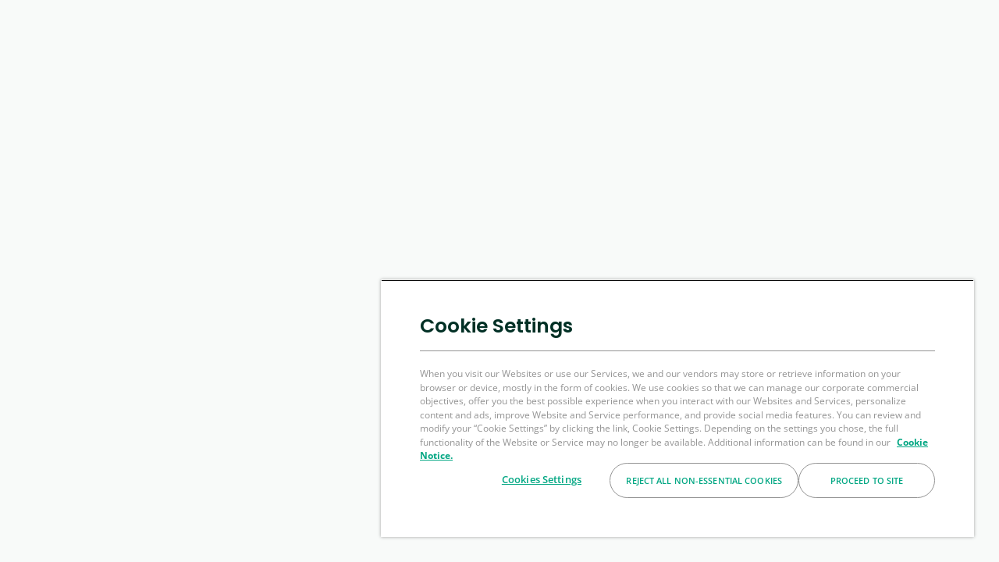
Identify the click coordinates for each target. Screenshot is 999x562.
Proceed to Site (867, 480)
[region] (684, 408)
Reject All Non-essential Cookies (704, 480)
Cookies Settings (541, 479)
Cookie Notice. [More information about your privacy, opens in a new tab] (471, 455)
